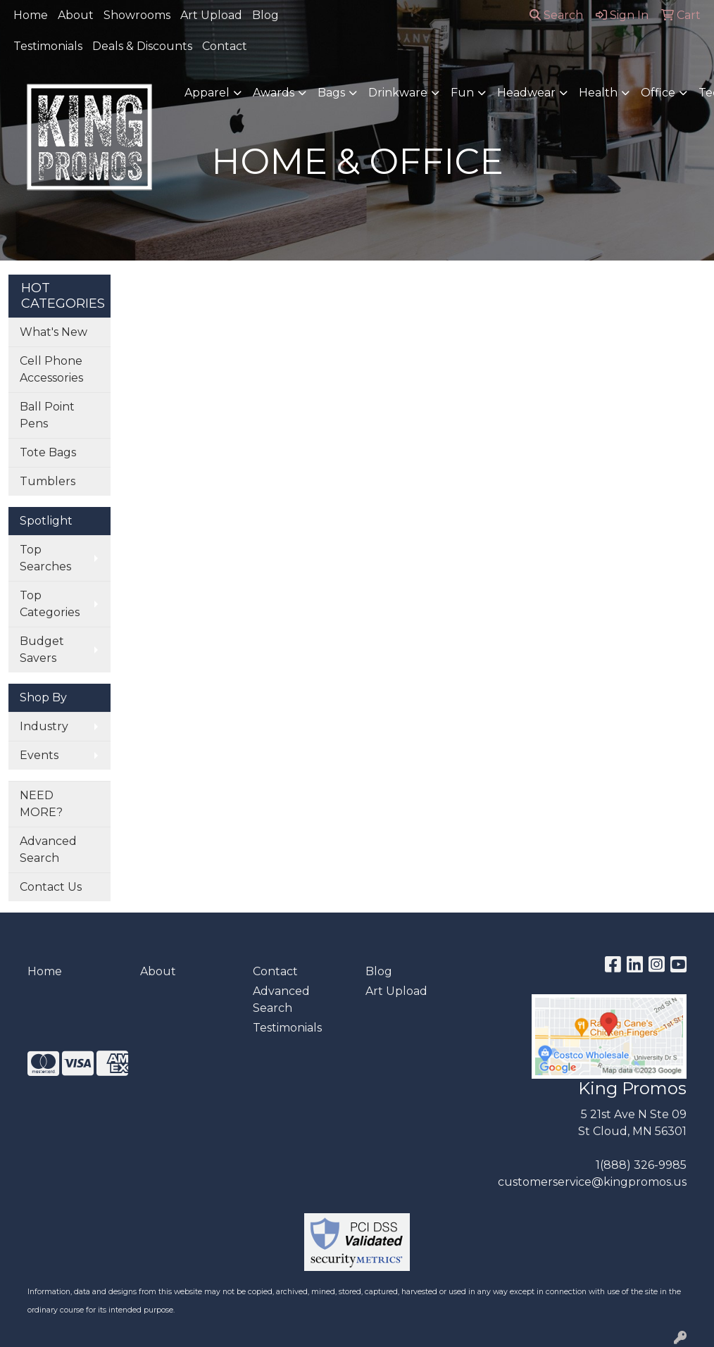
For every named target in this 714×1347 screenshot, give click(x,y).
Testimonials (47, 46)
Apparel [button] (207, 92)
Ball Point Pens (47, 415)
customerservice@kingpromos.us (592, 1182)
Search (556, 15)
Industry (44, 726)
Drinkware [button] (397, 92)
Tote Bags (48, 452)
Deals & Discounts (142, 46)
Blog (265, 15)
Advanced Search (48, 849)
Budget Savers (42, 649)
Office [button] (658, 92)
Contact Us (51, 887)
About (76, 15)
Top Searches (45, 558)
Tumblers (47, 481)
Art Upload (211, 15)
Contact (224, 46)
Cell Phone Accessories (51, 369)
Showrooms (137, 15)
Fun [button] (462, 92)
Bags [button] (331, 92)
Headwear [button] (526, 92)
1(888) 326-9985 (641, 1165)
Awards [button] (273, 92)
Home (30, 15)
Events (39, 755)
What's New (53, 332)
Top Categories (50, 604)
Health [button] (598, 92)
